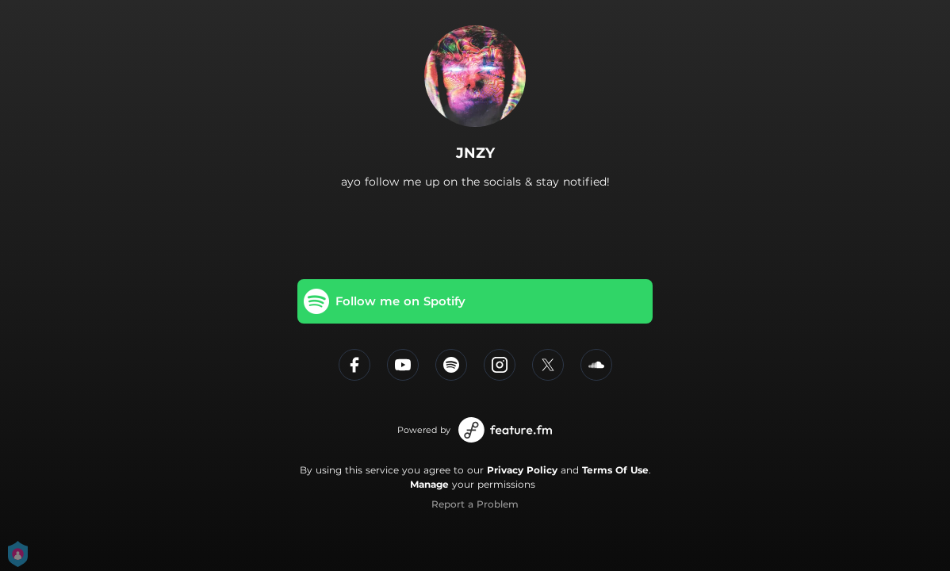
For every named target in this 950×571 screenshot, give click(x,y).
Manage (429, 484)
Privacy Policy (522, 470)
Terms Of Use (615, 470)
